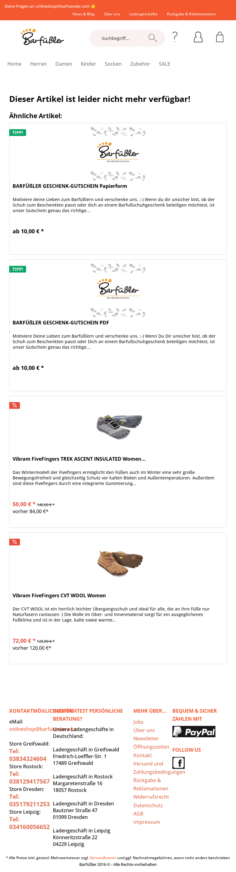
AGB (138, 813)
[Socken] (113, 64)
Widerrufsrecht (151, 796)
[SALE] (164, 64)
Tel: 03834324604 (27, 755)
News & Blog (84, 14)
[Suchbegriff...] (127, 38)
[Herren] (38, 64)
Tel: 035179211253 (29, 800)
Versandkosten (103, 857)
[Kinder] (88, 64)
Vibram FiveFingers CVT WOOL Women (59, 595)
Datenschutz (148, 805)
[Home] (14, 64)
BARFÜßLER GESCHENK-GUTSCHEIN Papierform (70, 186)
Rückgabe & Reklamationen (191, 14)
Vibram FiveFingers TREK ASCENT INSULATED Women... (79, 459)
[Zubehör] (140, 64)
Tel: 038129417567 (29, 777)
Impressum (146, 822)
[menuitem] (83, 14)
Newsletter (146, 738)
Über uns (112, 14)
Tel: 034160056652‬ (29, 823)
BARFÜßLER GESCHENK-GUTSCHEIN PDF (61, 323)
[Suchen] (152, 38)
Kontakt (142, 755)
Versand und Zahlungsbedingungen (151, 767)
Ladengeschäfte (143, 14)
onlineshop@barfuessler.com (63, 6)
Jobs (138, 722)
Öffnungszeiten (151, 746)
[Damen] (63, 64)
